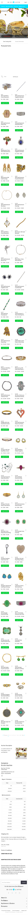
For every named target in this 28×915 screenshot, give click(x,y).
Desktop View (24, 910)
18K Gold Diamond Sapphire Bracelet (19, 96)
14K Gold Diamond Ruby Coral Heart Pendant (19, 423)
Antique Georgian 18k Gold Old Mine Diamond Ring (5, 695)
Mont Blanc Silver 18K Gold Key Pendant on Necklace (19, 259)
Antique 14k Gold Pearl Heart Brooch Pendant (19, 559)
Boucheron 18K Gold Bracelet (20, 232)
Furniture (16, 6)
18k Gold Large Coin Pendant (5, 722)
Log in (25, 2)
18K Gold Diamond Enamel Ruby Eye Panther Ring (19, 178)
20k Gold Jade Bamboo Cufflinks (19, 668)
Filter (5, 76)
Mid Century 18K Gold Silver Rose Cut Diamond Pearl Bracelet (20, 368)
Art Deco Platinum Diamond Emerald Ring (19, 395)
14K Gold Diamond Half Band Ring (19, 123)
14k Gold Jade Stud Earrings (19, 532)
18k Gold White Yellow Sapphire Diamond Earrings (19, 450)
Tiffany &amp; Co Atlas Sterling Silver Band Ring (20, 314)
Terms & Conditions (15, 910)
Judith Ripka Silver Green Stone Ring (19, 341)
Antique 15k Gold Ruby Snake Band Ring (5, 504)
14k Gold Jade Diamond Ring (4, 613)
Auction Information (19, 41)
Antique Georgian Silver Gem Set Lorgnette (5, 559)
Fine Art (3, 6)
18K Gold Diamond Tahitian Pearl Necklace (5, 395)
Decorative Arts (9, 6)
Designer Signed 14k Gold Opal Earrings (6, 586)
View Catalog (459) (20, 36)
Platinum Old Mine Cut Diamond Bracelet (5, 368)
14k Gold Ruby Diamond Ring (18, 477)
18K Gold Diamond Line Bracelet (19, 287)
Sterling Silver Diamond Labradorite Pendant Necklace (19, 640)
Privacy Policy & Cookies (5, 910)
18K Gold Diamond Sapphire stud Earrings (5, 287)
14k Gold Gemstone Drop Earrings (19, 504)
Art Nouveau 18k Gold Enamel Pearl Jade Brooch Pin (5, 640)
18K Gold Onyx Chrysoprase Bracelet (4, 314)
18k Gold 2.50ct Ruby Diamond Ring (6, 532)
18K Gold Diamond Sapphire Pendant (19, 151)
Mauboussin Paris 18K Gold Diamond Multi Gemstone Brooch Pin (5, 151)
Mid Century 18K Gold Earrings (5, 178)
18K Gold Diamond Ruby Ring (5, 123)
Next (23, 735)
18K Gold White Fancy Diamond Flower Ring (5, 96)
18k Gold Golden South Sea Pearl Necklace (5, 668)
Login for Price (5, 103)
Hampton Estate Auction (11, 27)
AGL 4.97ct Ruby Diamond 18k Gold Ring (19, 613)
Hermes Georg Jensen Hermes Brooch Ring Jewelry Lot (20, 695)
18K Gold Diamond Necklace (5, 205)
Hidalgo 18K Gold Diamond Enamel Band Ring (5, 423)
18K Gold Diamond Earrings (19, 205)
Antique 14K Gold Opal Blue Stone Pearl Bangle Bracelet (5, 450)
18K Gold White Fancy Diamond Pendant (5, 232)
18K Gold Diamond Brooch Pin (5, 259)
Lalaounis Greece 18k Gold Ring (19, 586)
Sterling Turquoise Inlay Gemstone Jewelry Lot (5, 477)
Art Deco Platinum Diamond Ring (19, 722)
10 (20, 735)
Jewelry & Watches (23, 6)
